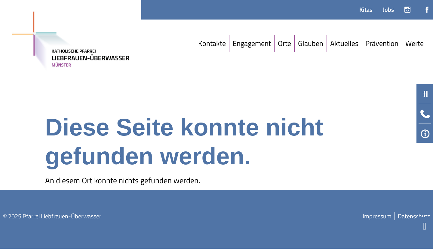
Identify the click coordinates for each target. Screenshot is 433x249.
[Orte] (285, 43)
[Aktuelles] (344, 43)
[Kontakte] (212, 43)
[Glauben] (311, 43)
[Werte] (414, 43)
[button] (425, 94)
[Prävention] (382, 43)
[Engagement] (252, 43)
